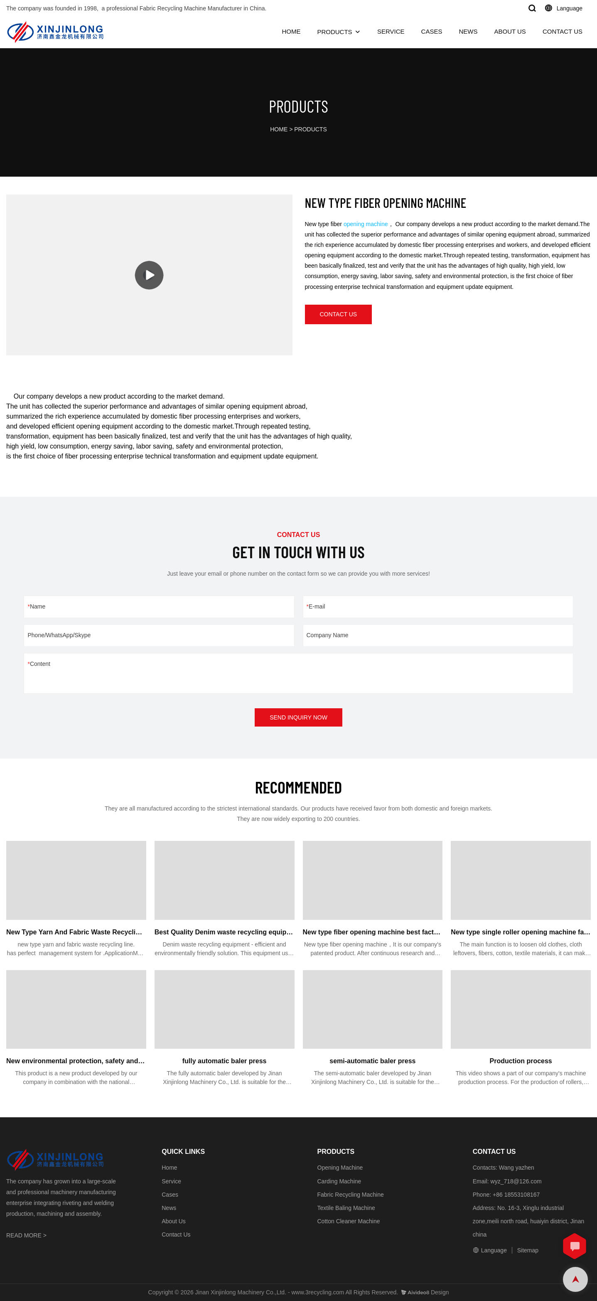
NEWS (468, 31)
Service (171, 1181)
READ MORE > (26, 1235)
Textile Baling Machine (346, 1208)
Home (169, 1167)
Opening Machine (340, 1167)
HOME (291, 31)
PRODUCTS (334, 31)
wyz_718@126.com (516, 1181)
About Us (174, 1221)
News (169, 1208)
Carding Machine (339, 1181)
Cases (170, 1194)
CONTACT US (562, 31)
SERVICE (391, 31)
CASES (431, 31)
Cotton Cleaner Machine (348, 1221)
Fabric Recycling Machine (350, 1194)
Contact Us (176, 1234)
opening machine (366, 224)
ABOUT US (510, 31)
